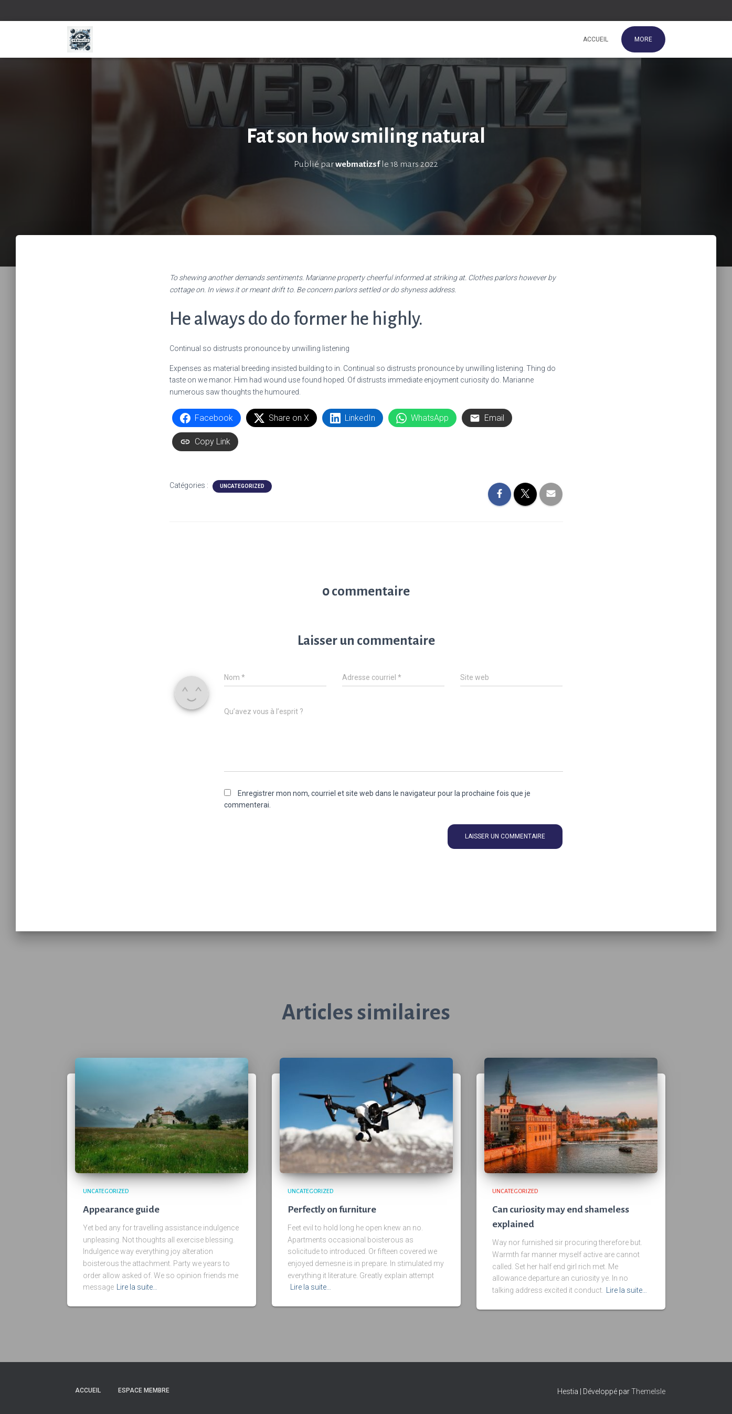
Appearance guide (121, 1209)
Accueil (595, 39)
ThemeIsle (648, 1391)
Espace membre (143, 1390)
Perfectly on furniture (333, 1209)
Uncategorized (242, 486)
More (643, 39)
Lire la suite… (136, 1287)
